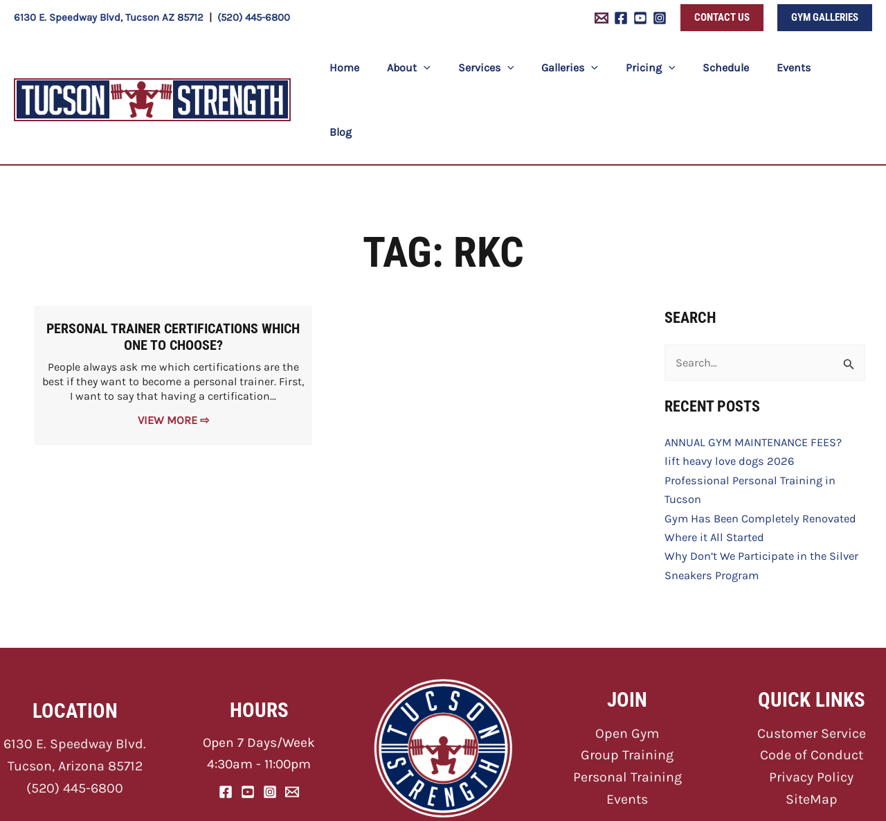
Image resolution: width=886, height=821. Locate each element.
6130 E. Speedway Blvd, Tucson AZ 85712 (109, 17)
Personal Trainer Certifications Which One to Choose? (173, 273)
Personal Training (627, 706)
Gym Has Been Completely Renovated (757, 450)
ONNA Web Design (608, 800)
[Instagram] (660, 18)
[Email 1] (601, 18)
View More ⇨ (173, 355)
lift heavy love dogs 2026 (726, 396)
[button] (721, 17)
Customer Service (811, 664)
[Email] (292, 722)
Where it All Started (712, 468)
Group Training (627, 686)
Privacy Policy (811, 706)
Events (627, 728)
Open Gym (627, 664)
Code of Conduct (811, 686)
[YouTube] (640, 18)
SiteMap (811, 728)
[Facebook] (621, 18)
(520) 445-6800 (253, 17)
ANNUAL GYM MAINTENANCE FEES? (751, 377)
